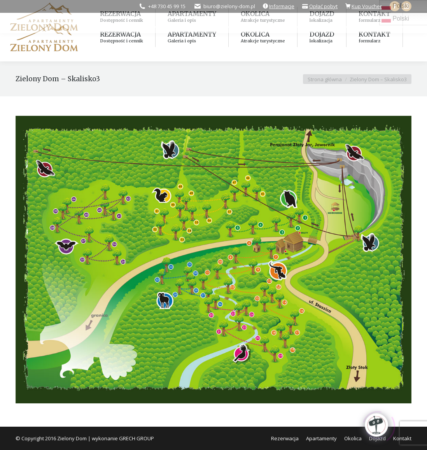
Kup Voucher (367, 6)
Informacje (281, 6)
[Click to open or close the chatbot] (376, 424)
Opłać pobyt (323, 6)
